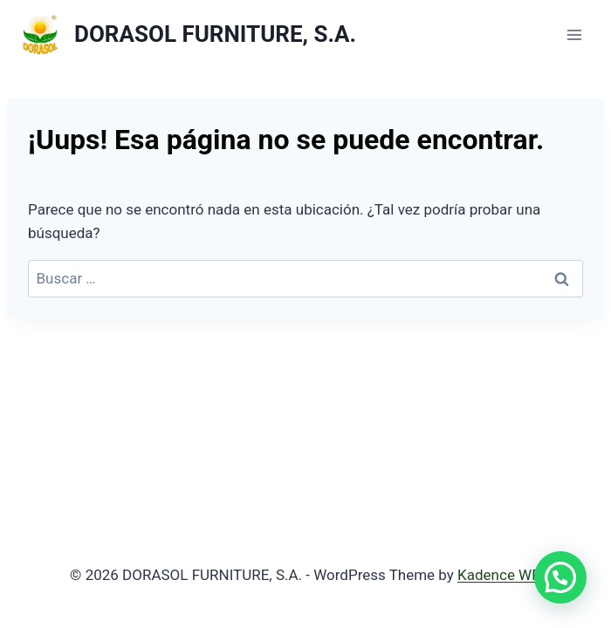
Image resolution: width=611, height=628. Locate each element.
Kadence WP (499, 575)
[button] (560, 577)
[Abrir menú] (574, 34)
